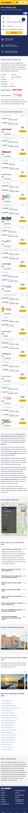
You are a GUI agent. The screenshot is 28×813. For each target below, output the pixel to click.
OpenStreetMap (19, 535)
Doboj (11, 764)
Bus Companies (19, 795)
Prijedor (5, 764)
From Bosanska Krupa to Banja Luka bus (10, 708)
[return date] (20, 26)
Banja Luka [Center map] (21, 504)
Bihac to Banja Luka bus (6, 703)
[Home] (7, 2)
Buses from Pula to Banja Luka (8, 737)
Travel (17, 797)
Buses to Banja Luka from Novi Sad (9, 729)
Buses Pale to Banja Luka (7, 732)
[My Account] (16, 2)
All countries (19, 803)
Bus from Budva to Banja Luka (8, 713)
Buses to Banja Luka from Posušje (8, 734)
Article (17, 792)
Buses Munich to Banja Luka (7, 727)
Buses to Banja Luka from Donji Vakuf (9, 717)
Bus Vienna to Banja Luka (7, 747)
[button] (23, 509)
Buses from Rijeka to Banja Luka (8, 739)
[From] (16, 17)
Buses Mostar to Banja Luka (7, 725)
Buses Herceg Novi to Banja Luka (8, 720)
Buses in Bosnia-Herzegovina (13, 785)
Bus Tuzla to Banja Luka (6, 744)
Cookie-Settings (20, 790)
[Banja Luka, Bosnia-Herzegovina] (16, 22)
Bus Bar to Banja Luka (6, 700)
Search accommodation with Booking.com (13, 29)
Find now (22, 131)
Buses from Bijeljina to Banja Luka (8, 705)
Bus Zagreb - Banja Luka (6, 749)
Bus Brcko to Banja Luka (6, 710)
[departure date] (10, 26)
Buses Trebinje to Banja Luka (7, 742)
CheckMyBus (3, 785)
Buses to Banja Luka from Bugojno (8, 715)
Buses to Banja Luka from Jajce (8, 722)
